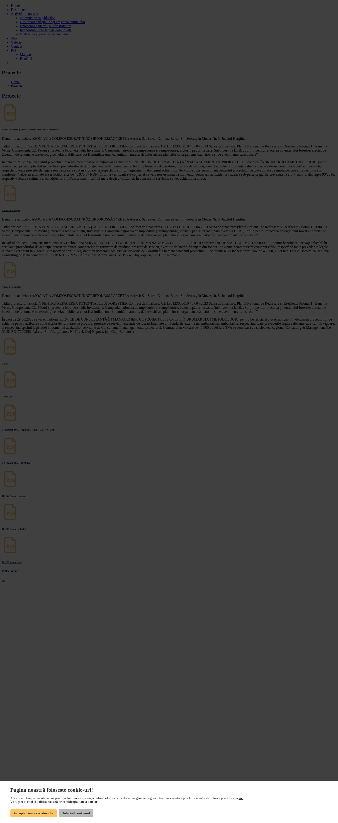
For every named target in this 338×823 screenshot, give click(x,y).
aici (241, 798)
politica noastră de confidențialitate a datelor (66, 801)
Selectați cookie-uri (76, 813)
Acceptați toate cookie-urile (33, 813)
